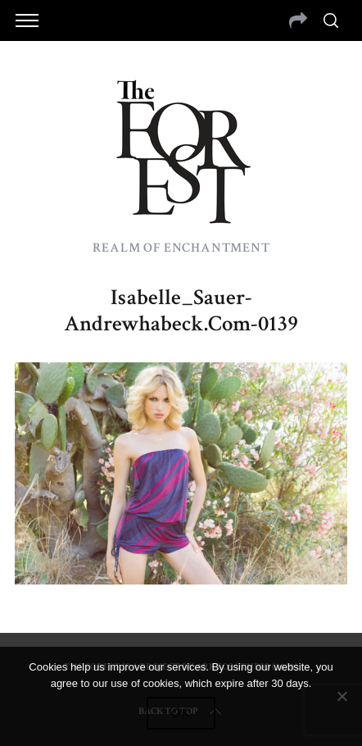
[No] (341, 696)
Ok (181, 713)
